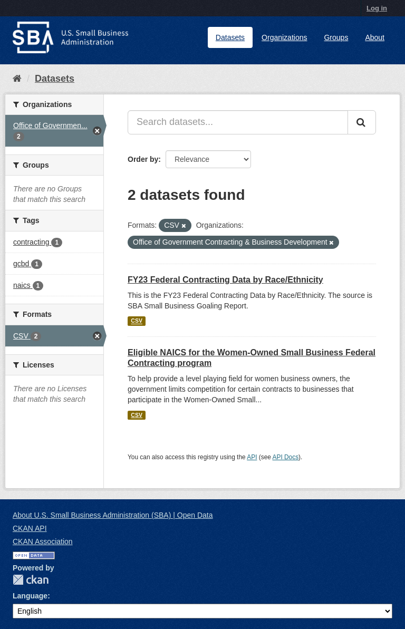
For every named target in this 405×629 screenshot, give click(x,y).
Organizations (284, 37)
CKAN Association (43, 541)
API (252, 457)
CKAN (31, 579)
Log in (377, 8)
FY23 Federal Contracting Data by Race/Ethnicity (225, 279)
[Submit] (362, 122)
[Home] (17, 78)
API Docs (286, 457)
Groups (336, 37)
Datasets (230, 37)
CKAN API (30, 528)
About (374, 37)
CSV (136, 321)
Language (30, 596)
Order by (143, 159)
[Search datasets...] (238, 122)
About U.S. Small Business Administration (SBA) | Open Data (113, 515)
